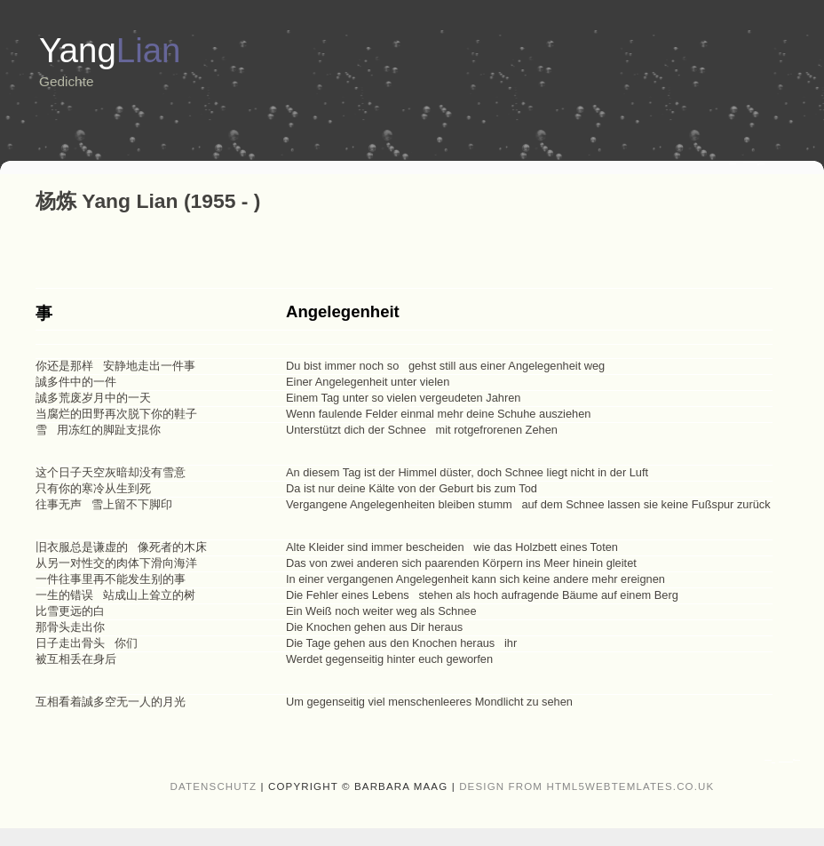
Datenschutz (214, 786)
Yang (109, 50)
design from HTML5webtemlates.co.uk (586, 786)
